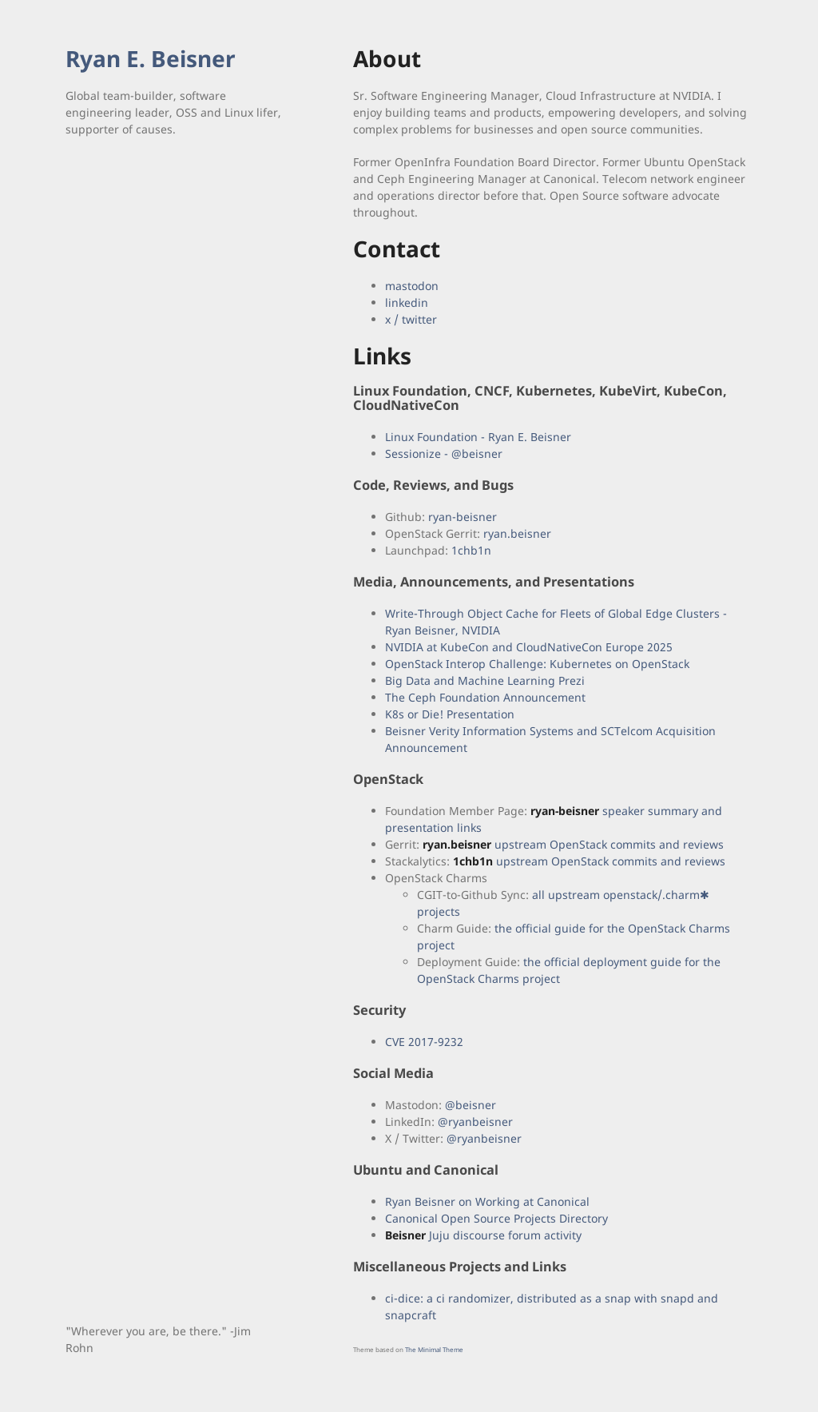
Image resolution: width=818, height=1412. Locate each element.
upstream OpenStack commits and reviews (573, 844)
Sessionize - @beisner (443, 453)
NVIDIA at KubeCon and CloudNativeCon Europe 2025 (529, 646)
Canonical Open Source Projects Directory (496, 1218)
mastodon (412, 285)
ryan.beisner (517, 533)
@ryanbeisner (475, 1121)
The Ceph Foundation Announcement (485, 697)
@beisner (470, 1104)
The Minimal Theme (434, 1349)
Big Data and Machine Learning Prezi (485, 680)
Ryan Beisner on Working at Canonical (487, 1201)
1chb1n (471, 550)
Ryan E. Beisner (151, 58)
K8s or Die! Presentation (449, 714)
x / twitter (411, 319)
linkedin (406, 302)
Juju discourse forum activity (483, 1235)
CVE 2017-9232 (424, 1041)
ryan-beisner (462, 516)
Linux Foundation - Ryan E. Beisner (478, 436)
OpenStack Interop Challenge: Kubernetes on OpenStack (537, 663)
